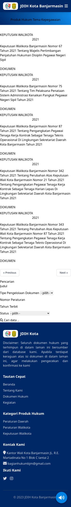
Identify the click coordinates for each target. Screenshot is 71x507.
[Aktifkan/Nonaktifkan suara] (61, 497)
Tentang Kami (13, 390)
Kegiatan (9, 402)
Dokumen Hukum (15, 396)
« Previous (9, 272)
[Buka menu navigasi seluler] (66, 6)
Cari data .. (9, 320)
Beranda (9, 384)
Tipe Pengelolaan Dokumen (19, 293)
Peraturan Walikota (16, 427)
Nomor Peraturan (12, 300)
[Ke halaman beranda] (40, 6)
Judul (3, 286)
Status (4, 313)
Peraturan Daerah (15, 421)
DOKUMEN (7, 69)
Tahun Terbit (9, 306)
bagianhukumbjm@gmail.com (27, 463)
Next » (64, 272)
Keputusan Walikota (17, 433)
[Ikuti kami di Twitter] (5, 478)
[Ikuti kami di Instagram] (11, 478)
